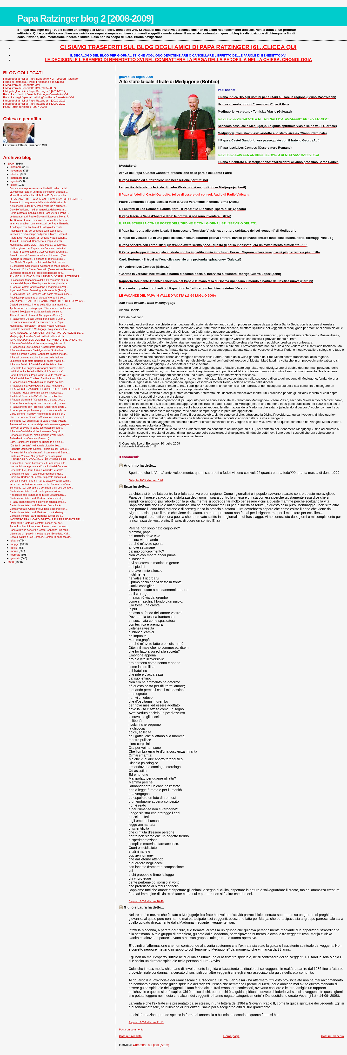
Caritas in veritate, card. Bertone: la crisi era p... (36, 515)
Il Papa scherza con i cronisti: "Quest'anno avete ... (38, 406)
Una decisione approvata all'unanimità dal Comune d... (40, 466)
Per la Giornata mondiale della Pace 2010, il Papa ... (39, 212)
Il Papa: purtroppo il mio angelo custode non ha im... (39, 410)
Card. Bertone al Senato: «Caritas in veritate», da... (38, 417)
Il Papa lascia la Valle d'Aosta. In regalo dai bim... (37, 382)
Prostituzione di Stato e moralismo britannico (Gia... (39, 255)
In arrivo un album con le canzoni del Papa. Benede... (40, 223)
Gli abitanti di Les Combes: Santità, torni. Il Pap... (37, 378)
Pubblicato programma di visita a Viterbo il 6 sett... (38, 297)
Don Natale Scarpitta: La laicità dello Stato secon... (38, 262)
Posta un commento (131, 1029)
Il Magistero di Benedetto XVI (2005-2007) (29, 87)
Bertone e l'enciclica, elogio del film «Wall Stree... (37, 434)
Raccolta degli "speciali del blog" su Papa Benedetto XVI (38, 97)
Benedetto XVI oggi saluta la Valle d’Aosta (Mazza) (38, 420)
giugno (15, 540)
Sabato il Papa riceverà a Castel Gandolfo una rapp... (40, 529)
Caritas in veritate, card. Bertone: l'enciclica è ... (36, 505)
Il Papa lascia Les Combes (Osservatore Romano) (38, 346)
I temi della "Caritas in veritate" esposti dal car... (36, 522)
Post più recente (130, 1036)
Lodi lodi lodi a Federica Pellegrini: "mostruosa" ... (38, 371)
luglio (14, 184)
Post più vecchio (332, 1036)
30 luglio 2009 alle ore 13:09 (146, 480)
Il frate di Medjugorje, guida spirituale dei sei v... (36, 311)
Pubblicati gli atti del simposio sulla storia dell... (36, 230)
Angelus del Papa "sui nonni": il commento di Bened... (40, 452)
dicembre (16, 166)
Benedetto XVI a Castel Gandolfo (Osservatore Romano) (42, 269)
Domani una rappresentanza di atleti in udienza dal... (39, 188)
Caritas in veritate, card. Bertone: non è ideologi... (38, 512)
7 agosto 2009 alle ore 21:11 (146, 1022)
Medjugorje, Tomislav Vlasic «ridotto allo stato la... (38, 336)
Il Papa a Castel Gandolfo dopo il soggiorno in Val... (39, 287)
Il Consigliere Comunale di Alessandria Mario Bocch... (40, 265)
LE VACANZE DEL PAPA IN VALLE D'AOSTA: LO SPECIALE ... (46, 198)
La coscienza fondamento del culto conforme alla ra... (40, 280)
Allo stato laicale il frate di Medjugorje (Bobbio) (36, 315)
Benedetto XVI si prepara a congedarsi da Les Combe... (41, 487)
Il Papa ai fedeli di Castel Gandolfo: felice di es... (37, 364)
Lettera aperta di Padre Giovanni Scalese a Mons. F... (40, 216)
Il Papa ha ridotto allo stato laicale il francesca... (36, 392)
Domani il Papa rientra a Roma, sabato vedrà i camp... (40, 480)
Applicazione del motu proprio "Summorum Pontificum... (41, 308)
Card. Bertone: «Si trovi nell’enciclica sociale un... (38, 413)
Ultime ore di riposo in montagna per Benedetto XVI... (40, 533)
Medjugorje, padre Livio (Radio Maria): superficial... (38, 244)
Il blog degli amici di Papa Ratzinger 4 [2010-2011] (34, 100)
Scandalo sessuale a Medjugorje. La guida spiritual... (39, 329)
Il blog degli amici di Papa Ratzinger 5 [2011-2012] (34, 91)
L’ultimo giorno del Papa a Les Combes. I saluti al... (39, 248)
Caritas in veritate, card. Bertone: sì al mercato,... (37, 498)
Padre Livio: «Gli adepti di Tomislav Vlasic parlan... (38, 237)
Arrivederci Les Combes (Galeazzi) (29, 438)
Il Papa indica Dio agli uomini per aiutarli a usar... (37, 318)
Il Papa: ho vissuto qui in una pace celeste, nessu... (39, 403)
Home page (231, 1036)
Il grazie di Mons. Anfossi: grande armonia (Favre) (38, 290)
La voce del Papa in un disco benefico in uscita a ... (39, 191)
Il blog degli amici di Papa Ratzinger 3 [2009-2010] (34, 103)
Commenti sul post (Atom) (151, 1045)
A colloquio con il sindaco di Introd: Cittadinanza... (38, 494)
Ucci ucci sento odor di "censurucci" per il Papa (36, 322)
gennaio (16, 558)
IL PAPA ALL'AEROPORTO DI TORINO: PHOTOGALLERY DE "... (47, 332)
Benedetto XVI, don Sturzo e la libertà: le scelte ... (38, 470)
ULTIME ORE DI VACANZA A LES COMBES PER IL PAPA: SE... (46, 459)
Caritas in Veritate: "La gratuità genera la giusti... (37, 456)
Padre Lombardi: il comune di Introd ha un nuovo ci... (39, 526)
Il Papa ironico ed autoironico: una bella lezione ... (38, 357)
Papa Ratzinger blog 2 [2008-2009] (85, 18)
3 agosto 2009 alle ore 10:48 (146, 901)
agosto (15, 181)
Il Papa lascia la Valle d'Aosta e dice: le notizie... (37, 385)
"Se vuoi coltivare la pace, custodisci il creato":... (37, 427)
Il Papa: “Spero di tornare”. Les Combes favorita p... (39, 251)
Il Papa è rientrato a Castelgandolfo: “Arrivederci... (38, 350)
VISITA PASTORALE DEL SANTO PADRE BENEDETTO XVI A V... (47, 300)
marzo (15, 551)
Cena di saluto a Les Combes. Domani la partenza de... (41, 536)
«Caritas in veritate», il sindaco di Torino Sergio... (37, 258)
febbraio (16, 554)
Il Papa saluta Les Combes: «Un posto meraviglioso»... (41, 293)
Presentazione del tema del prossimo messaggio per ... (41, 424)
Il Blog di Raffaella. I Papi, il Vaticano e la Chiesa (33, 81)
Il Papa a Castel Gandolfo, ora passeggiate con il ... (39, 343)
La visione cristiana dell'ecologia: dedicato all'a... (37, 272)
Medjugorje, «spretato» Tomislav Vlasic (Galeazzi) (38, 325)
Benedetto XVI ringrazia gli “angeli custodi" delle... (38, 368)
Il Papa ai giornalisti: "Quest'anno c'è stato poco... (38, 399)
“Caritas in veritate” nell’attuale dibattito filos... (35, 445)
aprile (14, 547)
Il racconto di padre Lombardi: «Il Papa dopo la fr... (38, 463)
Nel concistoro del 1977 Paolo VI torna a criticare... (38, 205)
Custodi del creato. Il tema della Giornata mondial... (38, 304)
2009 (10, 163)
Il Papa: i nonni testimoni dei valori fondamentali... (38, 501)
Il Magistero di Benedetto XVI (21, 84)
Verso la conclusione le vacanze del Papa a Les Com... (41, 484)
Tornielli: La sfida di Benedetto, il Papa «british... (37, 241)
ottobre (15, 174)
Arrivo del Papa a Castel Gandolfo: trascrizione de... (39, 353)
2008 (10, 562)
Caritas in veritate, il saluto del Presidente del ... (36, 473)
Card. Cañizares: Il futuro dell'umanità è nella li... (37, 441)
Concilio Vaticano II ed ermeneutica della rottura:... (38, 209)
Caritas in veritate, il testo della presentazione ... (37, 491)
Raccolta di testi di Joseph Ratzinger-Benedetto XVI (35, 94)
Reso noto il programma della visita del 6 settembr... (39, 202)
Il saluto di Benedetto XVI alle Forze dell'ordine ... (37, 396)
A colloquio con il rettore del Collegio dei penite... (37, 227)
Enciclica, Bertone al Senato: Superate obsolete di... (39, 477)
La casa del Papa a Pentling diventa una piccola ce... (39, 283)
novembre (17, 170)
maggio (15, 544)
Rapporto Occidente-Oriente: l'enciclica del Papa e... (39, 448)
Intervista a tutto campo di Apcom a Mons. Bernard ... (40, 234)
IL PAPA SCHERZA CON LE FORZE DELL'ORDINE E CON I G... (46, 389)
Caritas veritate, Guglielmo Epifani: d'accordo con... (38, 508)
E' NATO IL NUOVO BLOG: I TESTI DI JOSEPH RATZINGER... (45, 276)
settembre (17, 177)
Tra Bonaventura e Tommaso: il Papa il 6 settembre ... (40, 220)
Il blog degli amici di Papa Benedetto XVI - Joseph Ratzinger (41, 78)
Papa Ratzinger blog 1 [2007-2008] (25, 106)
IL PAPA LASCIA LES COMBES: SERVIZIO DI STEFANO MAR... (46, 339)
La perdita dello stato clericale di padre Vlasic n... (37, 360)
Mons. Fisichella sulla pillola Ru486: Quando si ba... (39, 195)
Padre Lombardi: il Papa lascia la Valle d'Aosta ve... (39, 375)
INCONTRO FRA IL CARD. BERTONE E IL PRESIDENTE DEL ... (47, 519)
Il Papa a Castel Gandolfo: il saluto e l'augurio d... (37, 431)
